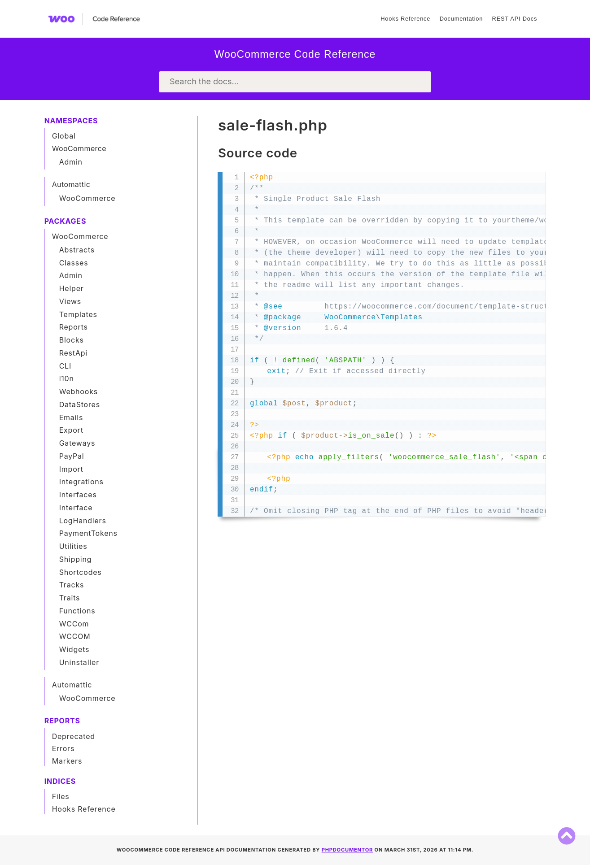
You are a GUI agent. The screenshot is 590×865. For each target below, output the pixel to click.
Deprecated (73, 736)
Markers (67, 760)
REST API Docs (514, 18)
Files (61, 796)
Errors (63, 748)
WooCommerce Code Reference (295, 54)
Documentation (461, 18)
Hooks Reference (405, 18)
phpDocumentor (347, 850)
